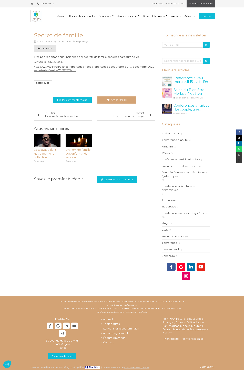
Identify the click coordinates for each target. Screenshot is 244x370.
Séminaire (168, 255)
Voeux (166, 153)
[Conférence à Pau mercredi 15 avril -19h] (167, 81)
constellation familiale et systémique (185, 213)
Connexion (207, 366)
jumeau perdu (171, 249)
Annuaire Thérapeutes (136, 367)
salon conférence (173, 236)
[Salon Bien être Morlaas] (167, 93)
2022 (165, 229)
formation (168, 200)
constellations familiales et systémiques (179, 188)
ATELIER (167, 146)
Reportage (169, 206)
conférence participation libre (181, 159)
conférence (169, 242)
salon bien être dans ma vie (179, 166)
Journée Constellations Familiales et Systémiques (185, 174)
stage (165, 223)
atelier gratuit (170, 133)
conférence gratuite (175, 140)
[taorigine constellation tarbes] (167, 109)
